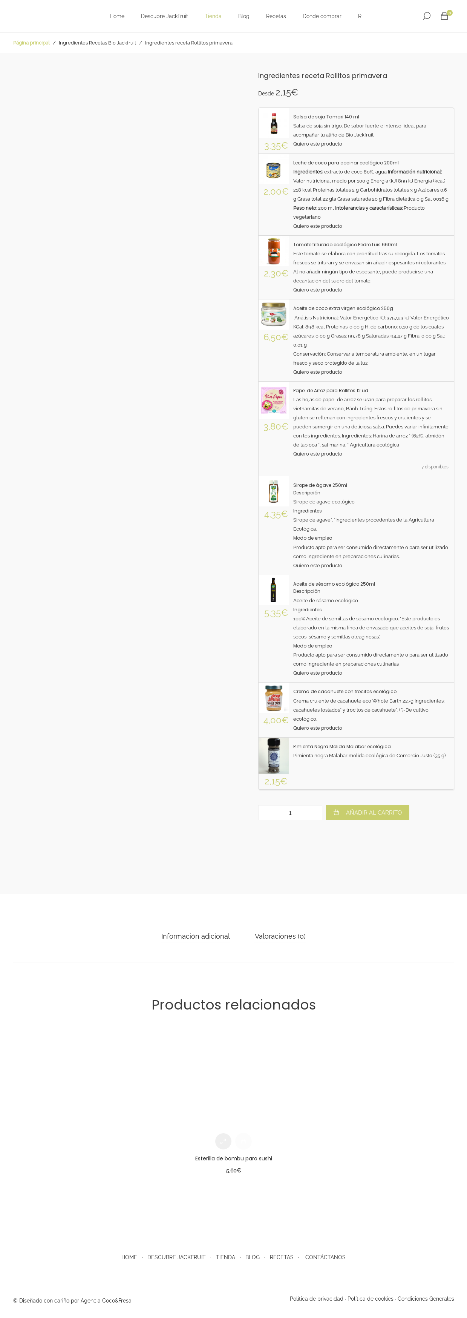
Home (116, 16)
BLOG (252, 1257)
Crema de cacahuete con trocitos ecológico (345, 691)
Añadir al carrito (374, 812)
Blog (243, 16)
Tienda (212, 16)
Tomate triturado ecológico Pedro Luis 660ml (345, 244)
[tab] (196, 936)
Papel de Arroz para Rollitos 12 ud (330, 390)
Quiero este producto (317, 144)
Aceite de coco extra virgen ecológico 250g (343, 308)
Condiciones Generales (426, 1299)
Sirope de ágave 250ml (320, 485)
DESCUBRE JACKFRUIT (176, 1257)
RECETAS (282, 1257)
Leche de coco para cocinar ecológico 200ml (346, 163)
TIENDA (225, 1257)
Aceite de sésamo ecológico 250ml (334, 584)
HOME (129, 1257)
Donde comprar (321, 16)
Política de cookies (371, 1299)
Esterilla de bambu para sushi (233, 1158)
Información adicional (196, 936)
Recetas (276, 16)
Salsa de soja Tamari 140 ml (326, 117)
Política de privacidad (316, 1299)
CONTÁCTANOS (325, 1257)
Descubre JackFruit (164, 16)
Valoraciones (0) (279, 936)
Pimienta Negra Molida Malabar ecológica (342, 746)
